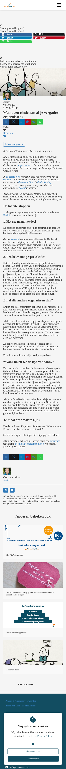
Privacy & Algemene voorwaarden (20, 701)
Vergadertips (12, 107)
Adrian (6, 102)
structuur (8, 179)
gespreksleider (24, 165)
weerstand (55, 441)
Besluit (6, 215)
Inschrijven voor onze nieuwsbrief (20, 706)
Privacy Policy (44, 736)
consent (15, 239)
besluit (22, 188)
